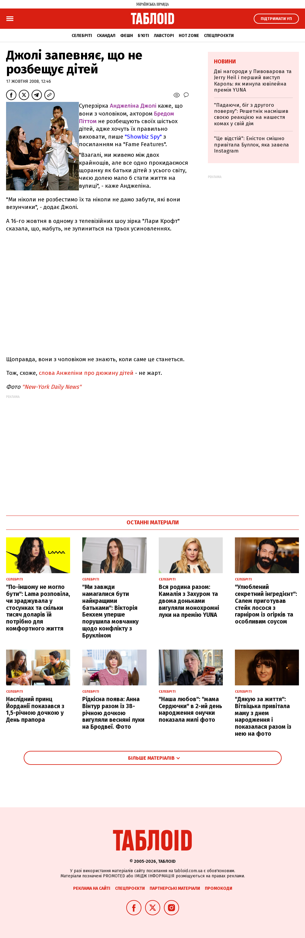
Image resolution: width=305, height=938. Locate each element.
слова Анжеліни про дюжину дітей (86, 372)
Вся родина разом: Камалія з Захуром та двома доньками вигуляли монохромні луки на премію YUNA (189, 600)
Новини (225, 61)
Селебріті (82, 35)
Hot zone (189, 35)
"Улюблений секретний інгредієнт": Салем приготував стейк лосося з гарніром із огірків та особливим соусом (266, 604)
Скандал (106, 35)
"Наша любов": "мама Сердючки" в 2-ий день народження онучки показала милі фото (190, 709)
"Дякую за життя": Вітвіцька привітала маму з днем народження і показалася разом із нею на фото (263, 716)
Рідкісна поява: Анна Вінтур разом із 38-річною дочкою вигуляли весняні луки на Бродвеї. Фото (113, 713)
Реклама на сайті (91, 888)
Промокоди (218, 888)
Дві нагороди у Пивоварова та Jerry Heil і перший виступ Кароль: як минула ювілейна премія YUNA (253, 80)
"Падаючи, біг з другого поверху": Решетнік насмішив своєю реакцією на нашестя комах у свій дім (251, 114)
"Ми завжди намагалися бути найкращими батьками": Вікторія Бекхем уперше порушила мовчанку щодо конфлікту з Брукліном (110, 611)
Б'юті (143, 35)
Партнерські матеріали (175, 888)
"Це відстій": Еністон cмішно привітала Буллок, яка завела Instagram (251, 144)
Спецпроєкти (219, 35)
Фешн (126, 35)
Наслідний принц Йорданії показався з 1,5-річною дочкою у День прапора (35, 709)
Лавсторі (164, 35)
